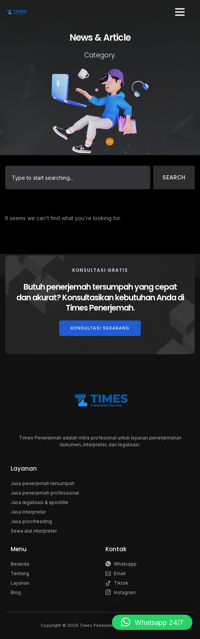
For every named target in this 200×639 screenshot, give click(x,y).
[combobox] (77, 177)
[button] (180, 12)
